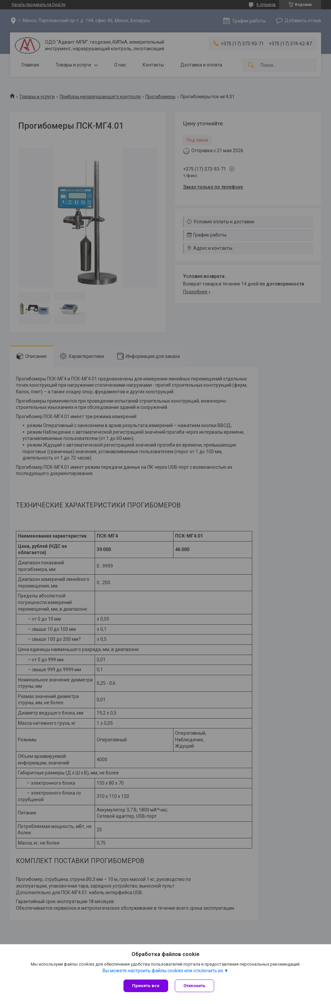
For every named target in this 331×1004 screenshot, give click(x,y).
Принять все (146, 985)
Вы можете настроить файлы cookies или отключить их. (163, 970)
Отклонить (194, 985)
